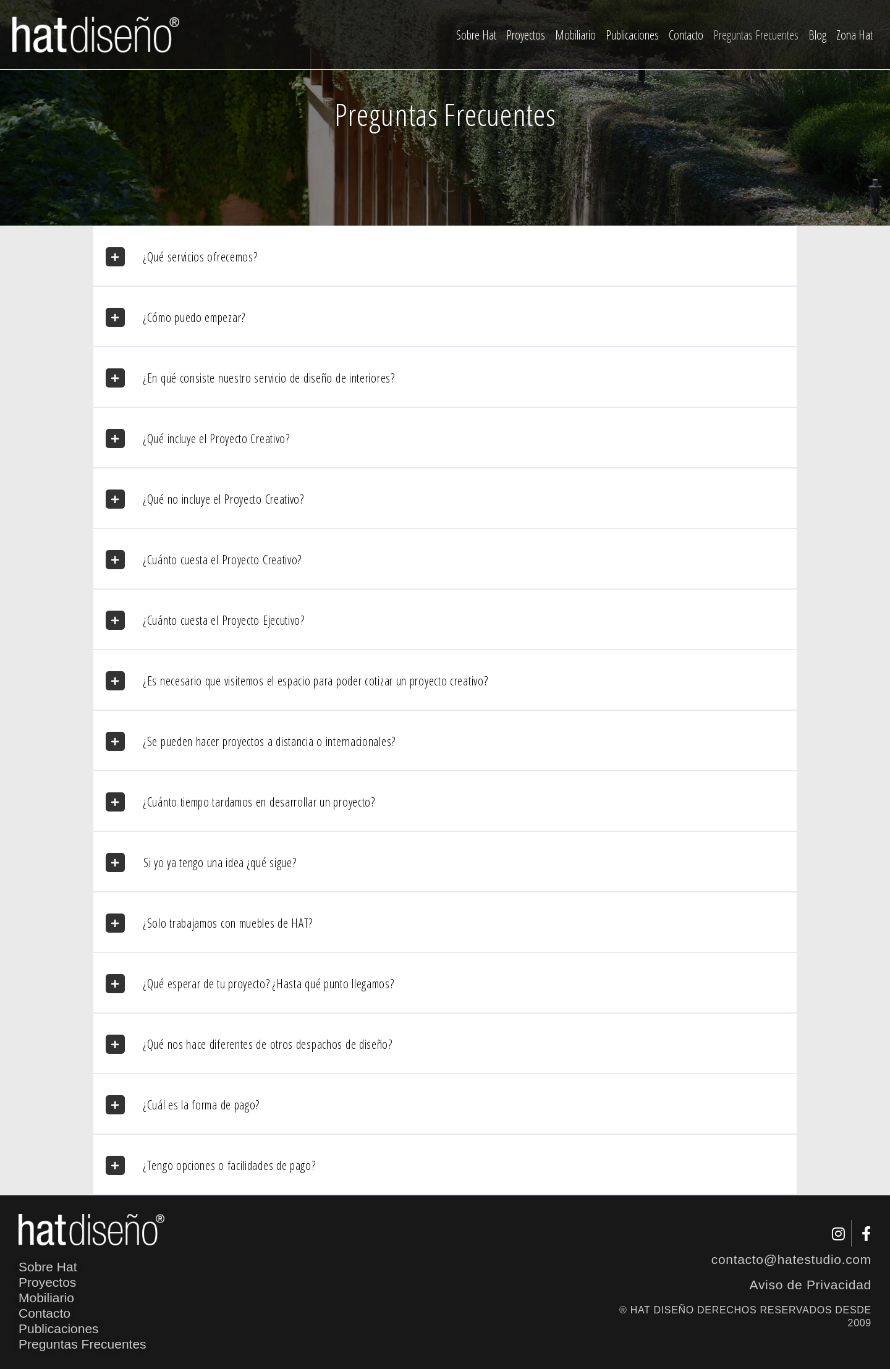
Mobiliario (575, 35)
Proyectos (525, 35)
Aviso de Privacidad (810, 1285)
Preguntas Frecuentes (756, 35)
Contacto (686, 35)
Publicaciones (632, 35)
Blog (817, 35)
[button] (445, 256)
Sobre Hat (476, 35)
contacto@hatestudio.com (791, 1259)
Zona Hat (854, 35)
